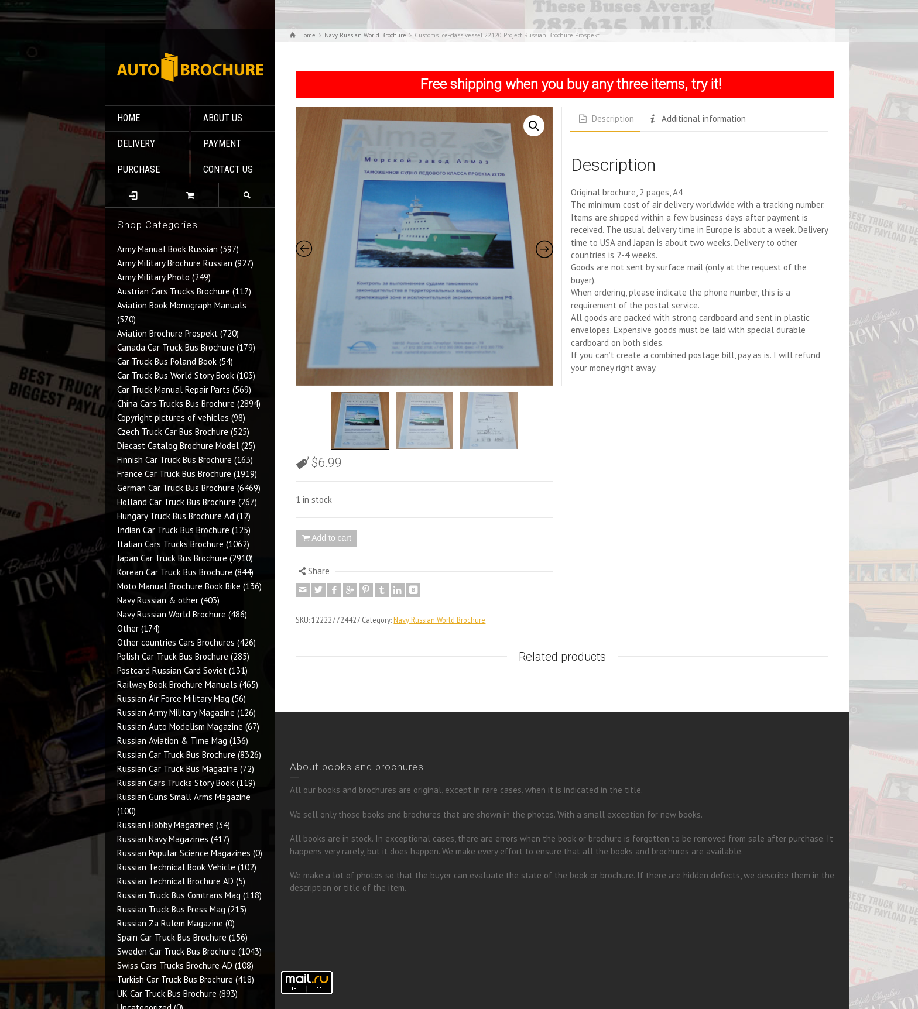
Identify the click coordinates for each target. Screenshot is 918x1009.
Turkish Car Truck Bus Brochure (175, 979)
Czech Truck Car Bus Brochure (172, 431)
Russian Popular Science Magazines (184, 853)
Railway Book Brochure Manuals (177, 684)
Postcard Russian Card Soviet (172, 670)
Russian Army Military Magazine (176, 712)
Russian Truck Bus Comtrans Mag (179, 895)
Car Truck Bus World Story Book (175, 375)
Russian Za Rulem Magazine (170, 923)
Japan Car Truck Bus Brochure (172, 558)
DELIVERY (136, 143)
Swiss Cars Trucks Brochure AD (174, 965)
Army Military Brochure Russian (174, 263)
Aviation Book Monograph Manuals (181, 305)
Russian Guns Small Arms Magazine (184, 796)
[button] (533, 125)
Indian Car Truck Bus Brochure (173, 530)
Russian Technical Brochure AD (175, 881)
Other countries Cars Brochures (176, 642)
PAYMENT (222, 143)
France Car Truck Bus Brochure (174, 473)
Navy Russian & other (157, 600)
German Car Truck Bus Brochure (176, 487)
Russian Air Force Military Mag (173, 698)
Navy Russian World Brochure (171, 614)
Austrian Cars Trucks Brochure (173, 291)
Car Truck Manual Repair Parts (173, 389)
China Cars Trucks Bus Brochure (176, 403)
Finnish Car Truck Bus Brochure (174, 459)
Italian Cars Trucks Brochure (170, 544)
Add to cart (331, 538)
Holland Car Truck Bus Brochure (176, 501)
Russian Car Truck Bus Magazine (177, 768)
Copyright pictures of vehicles (173, 417)
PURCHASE (138, 169)
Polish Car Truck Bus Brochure (172, 656)
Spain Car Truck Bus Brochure (172, 937)
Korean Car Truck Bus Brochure (174, 572)
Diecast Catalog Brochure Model (178, 445)
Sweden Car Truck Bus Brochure (176, 951)
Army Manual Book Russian (167, 249)
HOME (128, 117)
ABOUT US (222, 117)
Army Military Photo (153, 277)
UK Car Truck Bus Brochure (167, 993)
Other (128, 628)
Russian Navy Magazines (162, 839)
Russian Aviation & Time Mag (172, 740)
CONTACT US (228, 169)
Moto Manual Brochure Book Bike (179, 586)
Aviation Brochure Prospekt (167, 333)
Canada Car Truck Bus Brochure (175, 347)
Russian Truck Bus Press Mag (171, 909)
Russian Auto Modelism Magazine (180, 726)
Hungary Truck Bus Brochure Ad (175, 515)
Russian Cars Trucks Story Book (175, 782)
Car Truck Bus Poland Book (167, 361)
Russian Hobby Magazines (165, 824)
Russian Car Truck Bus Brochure (176, 754)
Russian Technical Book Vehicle (176, 867)
